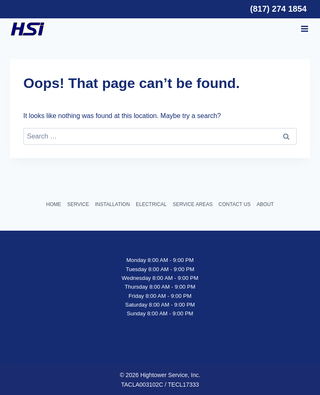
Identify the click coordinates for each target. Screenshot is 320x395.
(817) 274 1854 (278, 8)
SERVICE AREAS (192, 204)
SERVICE (78, 204)
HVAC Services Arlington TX (120, 352)
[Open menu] (305, 29)
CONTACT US (235, 204)
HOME (53, 204)
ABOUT (265, 204)
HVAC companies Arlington (230, 352)
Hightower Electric (176, 352)
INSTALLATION (112, 204)
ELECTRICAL (151, 204)
